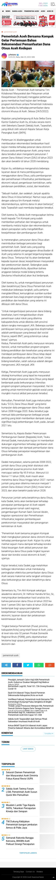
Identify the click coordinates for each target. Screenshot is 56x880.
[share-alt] (6, 665)
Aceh (43, 11)
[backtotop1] (53, 877)
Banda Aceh (17, 11)
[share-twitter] (28, 665)
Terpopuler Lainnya (28, 853)
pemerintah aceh (31, 11)
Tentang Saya (18, 872)
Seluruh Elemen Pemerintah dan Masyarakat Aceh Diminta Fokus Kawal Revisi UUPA (22, 775)
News (8, 11)
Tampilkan (48, 734)
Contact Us (30, 872)
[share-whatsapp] (39, 665)
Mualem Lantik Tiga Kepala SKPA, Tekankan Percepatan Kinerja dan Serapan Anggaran (21, 810)
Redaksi (40, 872)
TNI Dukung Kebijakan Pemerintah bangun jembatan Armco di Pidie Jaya (21, 824)
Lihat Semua (28, 749)
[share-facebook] (17, 665)
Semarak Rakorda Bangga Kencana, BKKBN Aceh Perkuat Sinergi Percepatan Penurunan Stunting (20, 842)
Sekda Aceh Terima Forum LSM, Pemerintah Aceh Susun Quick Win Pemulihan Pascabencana (21, 793)
